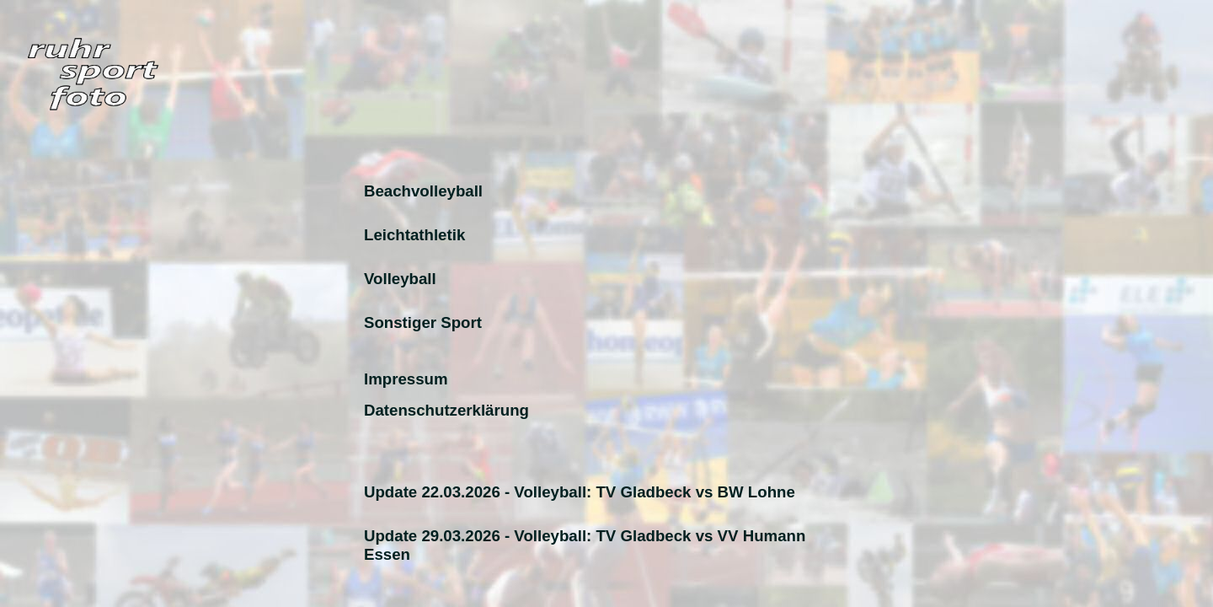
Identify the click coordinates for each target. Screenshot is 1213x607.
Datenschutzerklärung (446, 410)
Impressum (406, 379)
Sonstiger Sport (423, 322)
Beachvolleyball (423, 191)
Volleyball (400, 278)
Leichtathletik (414, 235)
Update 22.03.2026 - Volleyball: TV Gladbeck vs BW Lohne (579, 492)
